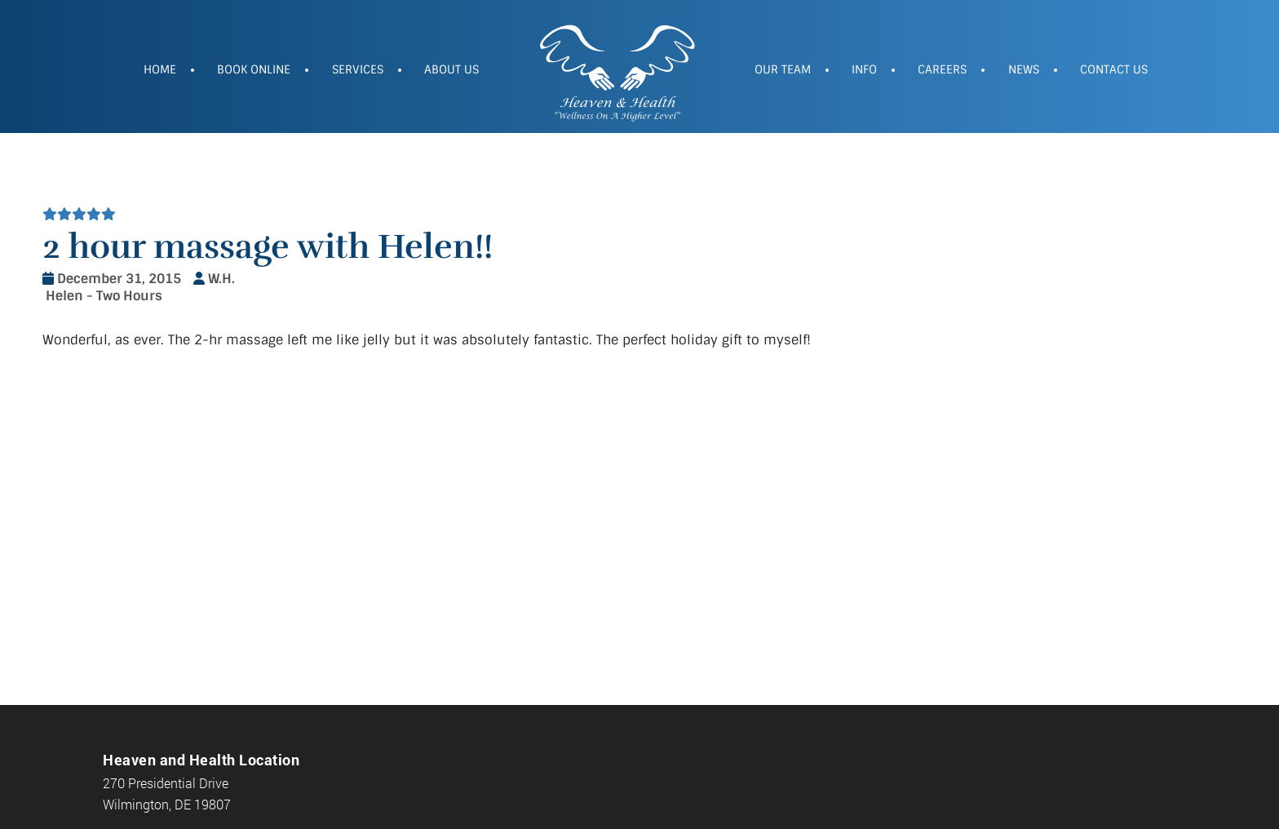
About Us (451, 69)
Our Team (783, 69)
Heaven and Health (616, 71)
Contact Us (1114, 69)
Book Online (253, 69)
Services (357, 69)
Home (160, 69)
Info (864, 69)
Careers (942, 69)
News (1023, 69)
